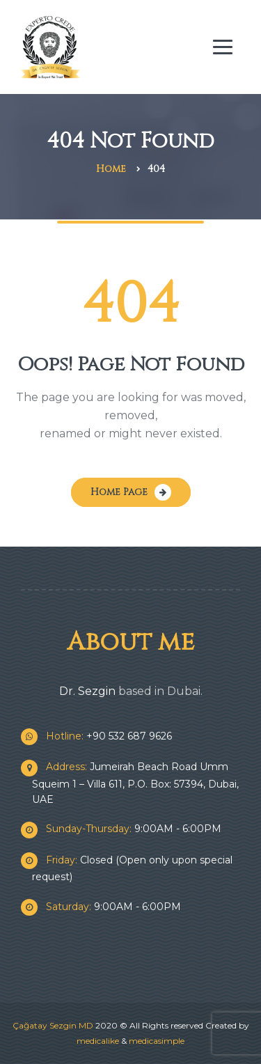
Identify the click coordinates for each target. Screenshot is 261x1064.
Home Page (119, 492)
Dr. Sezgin (87, 691)
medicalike (98, 1040)
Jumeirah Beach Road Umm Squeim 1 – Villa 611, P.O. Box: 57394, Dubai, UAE (135, 783)
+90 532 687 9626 (102, 736)
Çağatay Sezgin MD (53, 1025)
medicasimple (156, 1040)
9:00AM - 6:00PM (126, 828)
